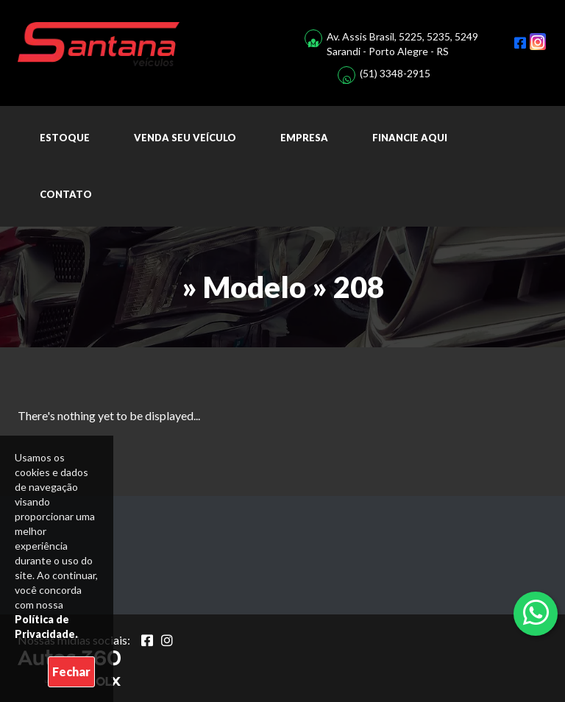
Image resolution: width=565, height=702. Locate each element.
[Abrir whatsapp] (536, 612)
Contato (66, 194)
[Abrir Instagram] (167, 640)
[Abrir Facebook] (147, 640)
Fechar (71, 671)
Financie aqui (409, 137)
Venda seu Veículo (185, 137)
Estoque (65, 137)
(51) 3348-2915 (395, 73)
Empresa (304, 137)
